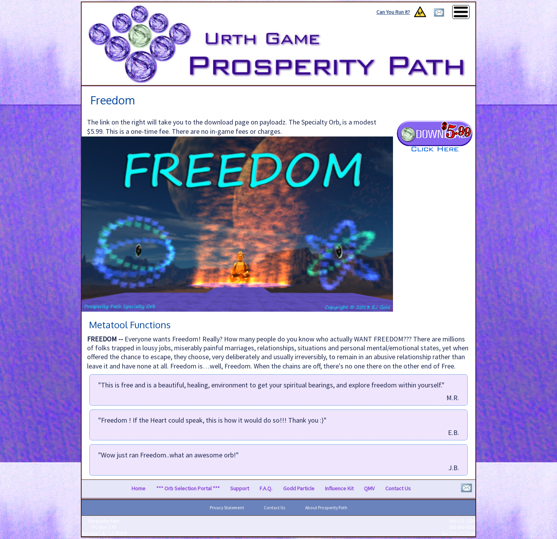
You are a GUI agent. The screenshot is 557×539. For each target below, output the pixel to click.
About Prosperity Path (326, 507)
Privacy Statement (227, 507)
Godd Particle (298, 488)
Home (138, 488)
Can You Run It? (393, 12)
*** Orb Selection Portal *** (188, 488)
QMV (369, 488)
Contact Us (398, 488)
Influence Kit (339, 488)
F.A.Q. (266, 488)
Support (239, 488)
